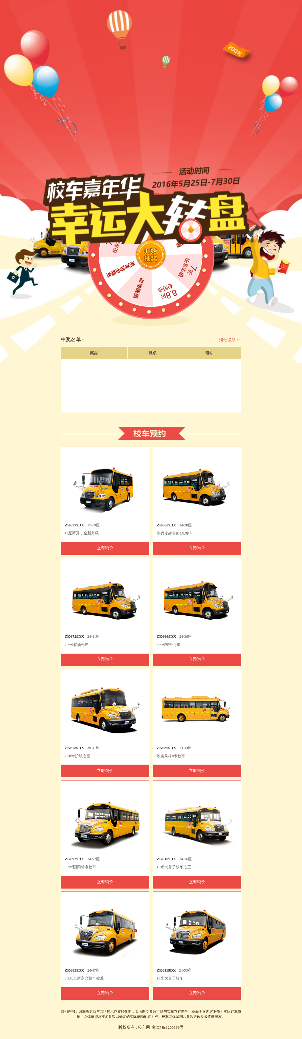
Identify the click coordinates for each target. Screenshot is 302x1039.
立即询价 (105, 548)
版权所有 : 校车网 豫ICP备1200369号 (151, 1027)
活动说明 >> (230, 340)
